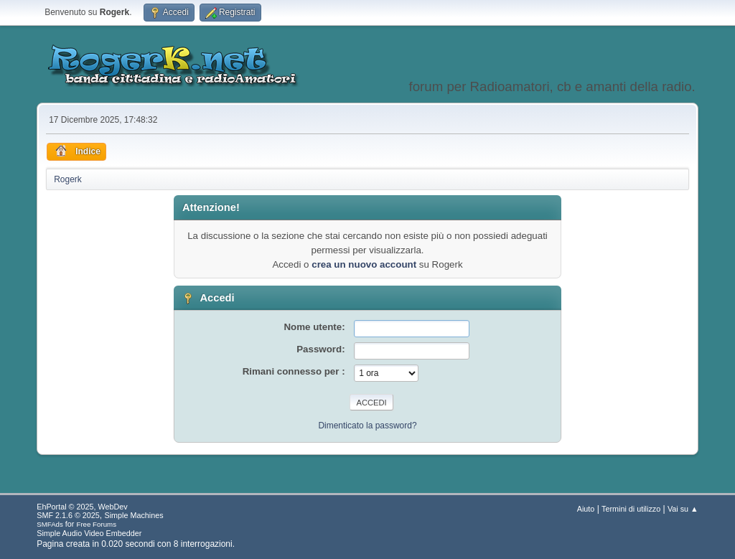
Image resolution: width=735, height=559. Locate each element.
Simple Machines (134, 515)
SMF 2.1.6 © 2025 (68, 515)
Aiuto (586, 508)
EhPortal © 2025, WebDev (82, 506)
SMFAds (50, 524)
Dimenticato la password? (367, 426)
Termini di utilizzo (630, 508)
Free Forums (96, 524)
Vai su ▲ (683, 508)
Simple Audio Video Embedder (89, 533)
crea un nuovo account (364, 264)
